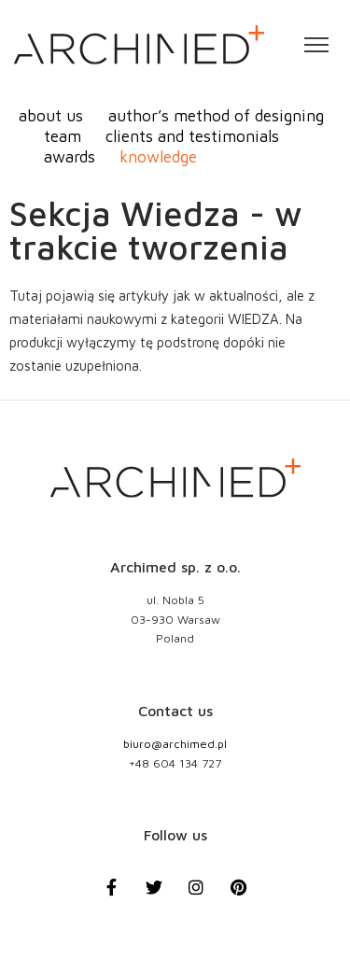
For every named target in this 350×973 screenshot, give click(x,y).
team (62, 136)
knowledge (158, 156)
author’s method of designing (216, 115)
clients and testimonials (192, 136)
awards (69, 156)
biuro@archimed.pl (175, 744)
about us (51, 115)
